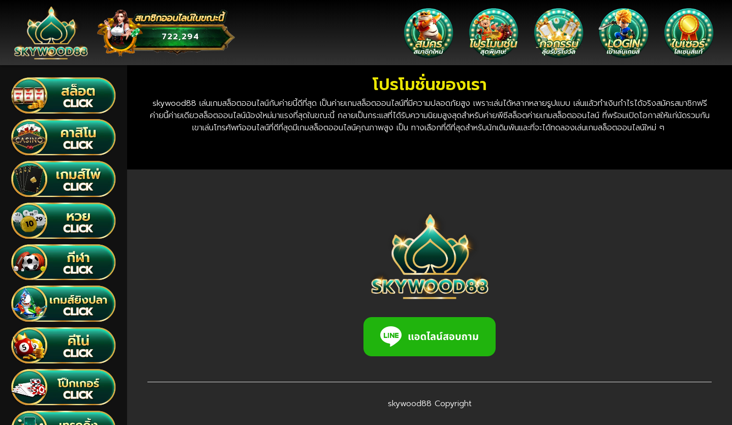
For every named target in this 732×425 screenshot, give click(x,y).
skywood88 (410, 404)
